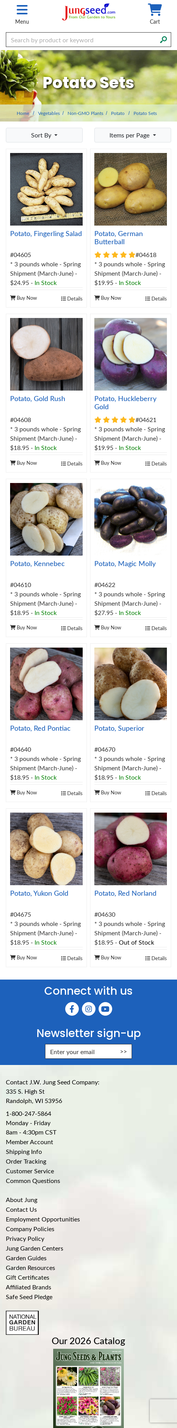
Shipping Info (24, 1151)
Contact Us (21, 1209)
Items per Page (130, 135)
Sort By (42, 135)
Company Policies (30, 1229)
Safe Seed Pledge (29, 1296)
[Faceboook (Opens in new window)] (72, 1009)
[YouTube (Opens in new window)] (105, 1009)
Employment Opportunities (43, 1219)
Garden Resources (30, 1267)
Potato (118, 113)
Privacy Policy (25, 1238)
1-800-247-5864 (28, 1113)
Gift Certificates (27, 1277)
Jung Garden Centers (34, 1248)
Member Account (29, 1142)
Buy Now (23, 297)
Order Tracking (26, 1161)
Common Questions (33, 1180)
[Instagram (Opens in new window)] (88, 1009)
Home (23, 113)
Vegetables (49, 113)
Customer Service (30, 1171)
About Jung (21, 1199)
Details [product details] (72, 298)
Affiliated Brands (28, 1287)
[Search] (163, 39)
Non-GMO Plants (85, 113)
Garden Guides (26, 1258)
